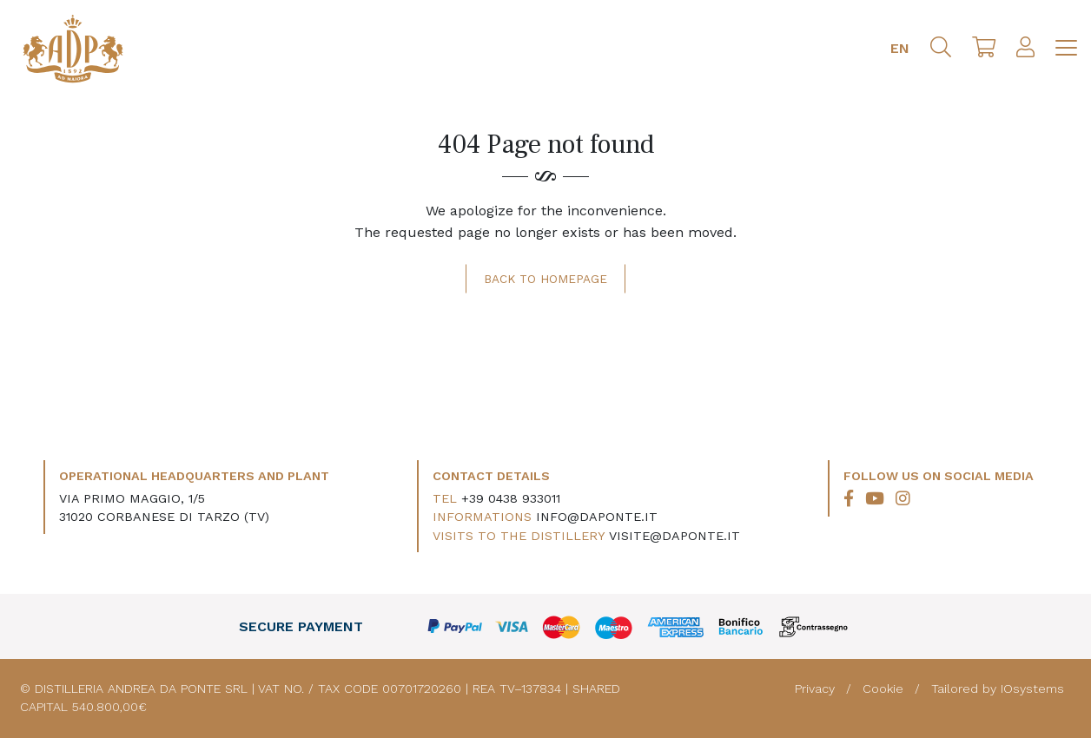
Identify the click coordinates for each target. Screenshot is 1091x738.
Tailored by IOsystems (997, 688)
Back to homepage (545, 279)
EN (899, 48)
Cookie (885, 688)
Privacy (817, 688)
